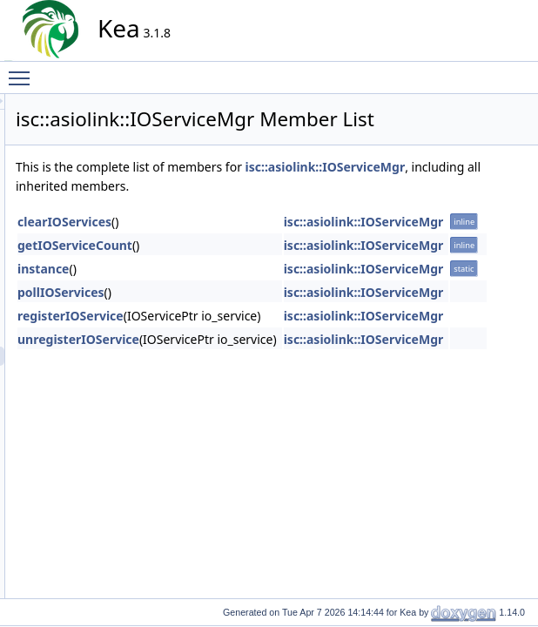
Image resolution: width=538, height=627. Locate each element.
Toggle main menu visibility (23, 70)
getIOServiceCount (231, 245)
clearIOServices (221, 221)
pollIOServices (217, 292)
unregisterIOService (235, 339)
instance (199, 268)
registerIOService (227, 315)
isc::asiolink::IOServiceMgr (252, 186)
